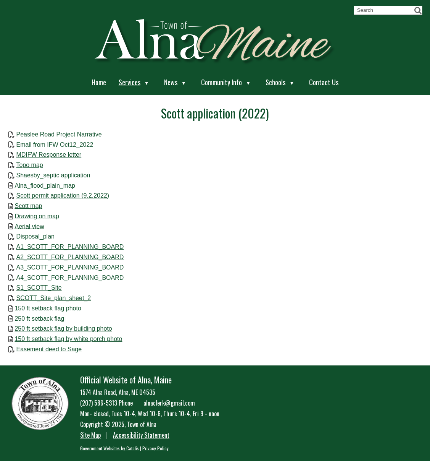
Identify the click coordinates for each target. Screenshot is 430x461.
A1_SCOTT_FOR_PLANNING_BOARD (70, 246)
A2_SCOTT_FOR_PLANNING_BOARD (70, 257)
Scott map (28, 206)
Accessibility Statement (141, 435)
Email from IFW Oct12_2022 (54, 144)
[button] (418, 10)
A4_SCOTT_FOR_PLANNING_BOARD (70, 277)
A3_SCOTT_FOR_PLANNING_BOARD (70, 267)
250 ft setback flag (39, 318)
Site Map (90, 435)
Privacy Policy (155, 448)
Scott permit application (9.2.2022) (62, 195)
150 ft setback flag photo (47, 308)
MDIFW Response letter (48, 154)
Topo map (29, 165)
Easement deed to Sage (49, 349)
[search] (385, 10)
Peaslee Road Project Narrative (58, 134)
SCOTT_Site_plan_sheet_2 (53, 298)
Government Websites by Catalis (109, 448)
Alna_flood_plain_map (44, 185)
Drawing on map (36, 216)
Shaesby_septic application (53, 175)
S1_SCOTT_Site (38, 287)
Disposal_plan (35, 236)
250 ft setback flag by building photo (63, 328)
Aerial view (29, 226)
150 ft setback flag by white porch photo (68, 339)
